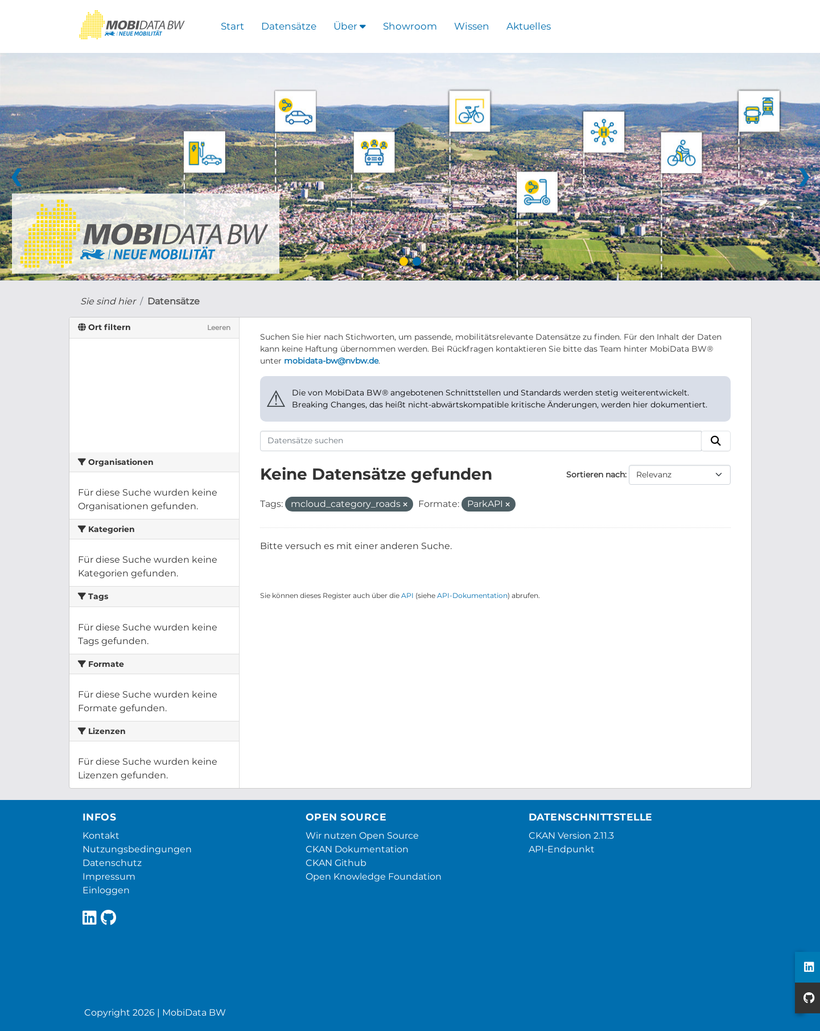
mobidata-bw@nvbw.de (331, 361)
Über (349, 26)
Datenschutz (112, 862)
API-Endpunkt (562, 849)
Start (232, 26)
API (407, 595)
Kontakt (101, 835)
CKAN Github (336, 862)
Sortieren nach (595, 474)
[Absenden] (716, 441)
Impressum (109, 876)
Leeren (218, 327)
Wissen (471, 26)
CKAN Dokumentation (357, 849)
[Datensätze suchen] (481, 441)
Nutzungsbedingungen (137, 849)
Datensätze (288, 26)
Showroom (410, 26)
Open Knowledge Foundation (374, 876)
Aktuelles (528, 26)
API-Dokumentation (472, 595)
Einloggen (106, 890)
